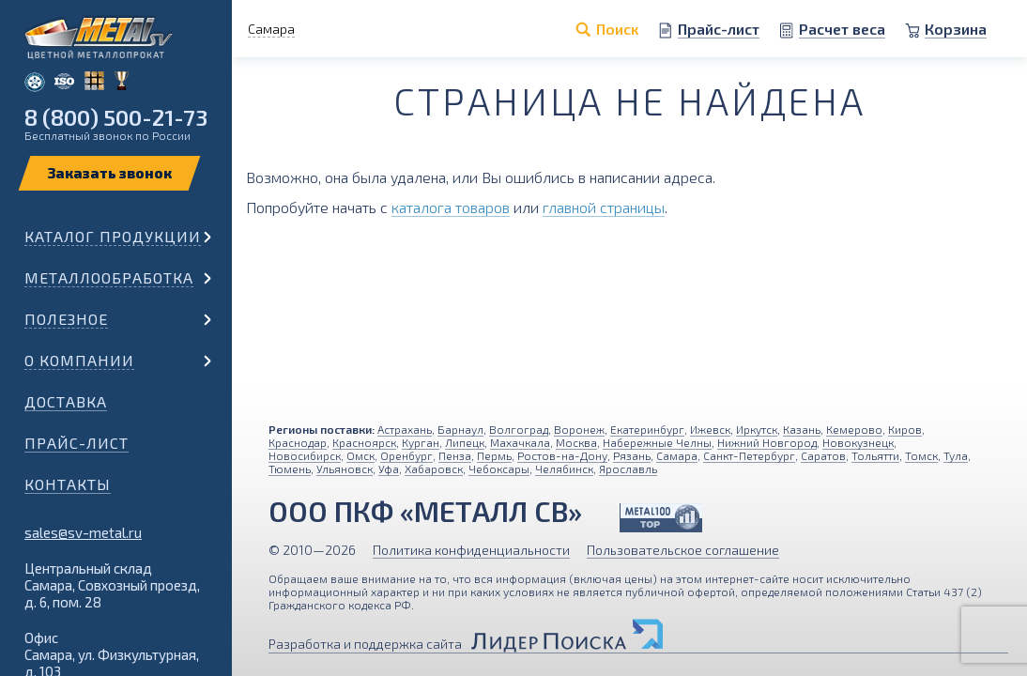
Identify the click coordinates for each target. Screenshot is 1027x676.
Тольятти (875, 455)
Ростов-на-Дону (562, 455)
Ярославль (628, 468)
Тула (955, 455)
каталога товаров (450, 207)
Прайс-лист (76, 443)
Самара (676, 455)
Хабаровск (434, 468)
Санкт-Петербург (749, 455)
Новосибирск (304, 455)
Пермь (494, 455)
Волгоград (518, 429)
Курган (420, 442)
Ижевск (710, 429)
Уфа (388, 468)
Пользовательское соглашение (683, 550)
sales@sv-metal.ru (83, 532)
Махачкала (520, 442)
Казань (801, 429)
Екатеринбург (647, 429)
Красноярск (364, 442)
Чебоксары (498, 468)
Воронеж (579, 429)
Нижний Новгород (767, 442)
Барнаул (460, 429)
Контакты (67, 484)
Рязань (632, 455)
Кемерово (854, 429)
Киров (905, 429)
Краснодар (297, 442)
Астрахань (404, 429)
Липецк (464, 442)
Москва (576, 442)
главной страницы (604, 207)
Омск (360, 455)
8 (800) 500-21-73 (115, 117)
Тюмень (289, 468)
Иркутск (756, 429)
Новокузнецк (858, 442)
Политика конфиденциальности (471, 550)
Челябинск (564, 468)
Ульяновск (344, 468)
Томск (921, 455)
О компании (79, 360)
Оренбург (406, 455)
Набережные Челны (657, 442)
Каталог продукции (112, 236)
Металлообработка (108, 277)
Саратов (823, 455)
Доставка (65, 401)
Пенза (454, 455)
